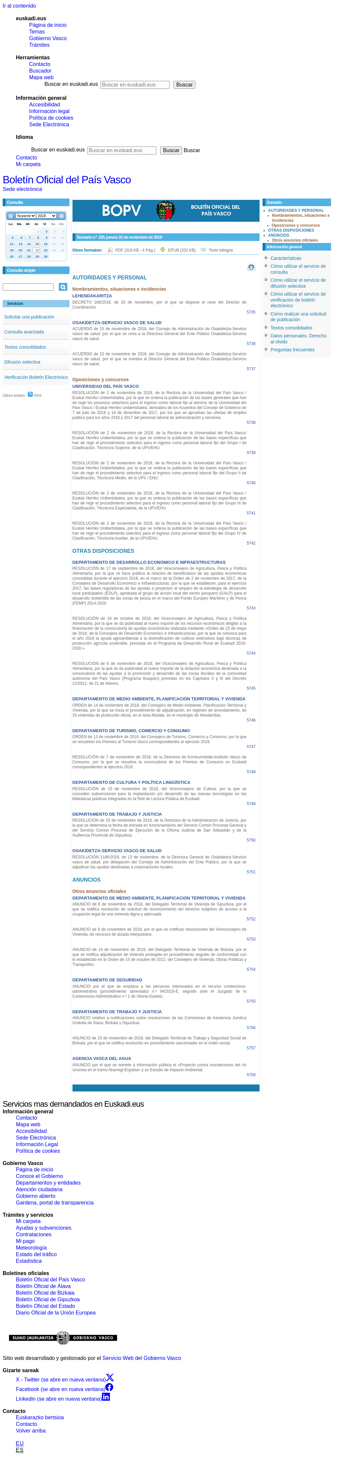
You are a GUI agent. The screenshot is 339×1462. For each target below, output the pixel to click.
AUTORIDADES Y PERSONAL (296, 210)
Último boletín (14, 395)
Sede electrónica (22, 189)
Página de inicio (48, 25)
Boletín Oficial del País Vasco (67, 180)
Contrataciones (34, 1234)
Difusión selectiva (22, 362)
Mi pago (25, 1241)
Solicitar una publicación (29, 317)
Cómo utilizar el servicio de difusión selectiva (298, 283)
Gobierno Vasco (48, 38)
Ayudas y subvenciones (44, 1228)
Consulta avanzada (24, 331)
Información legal (49, 111)
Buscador (40, 71)
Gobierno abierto (35, 1196)
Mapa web (41, 77)
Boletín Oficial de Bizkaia (45, 1293)
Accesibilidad (44, 104)
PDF (136, 250)
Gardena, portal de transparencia (55, 1202)
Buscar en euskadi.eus (71, 84)
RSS (35, 395)
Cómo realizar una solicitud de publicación (298, 316)
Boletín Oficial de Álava (43, 1286)
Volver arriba (31, 1430)
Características (285, 258)
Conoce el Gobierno (39, 1176)
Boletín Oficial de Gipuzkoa (48, 1299)
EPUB (182, 250)
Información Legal (37, 1144)
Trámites (39, 45)
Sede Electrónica (49, 124)
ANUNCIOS (278, 235)
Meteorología (31, 1248)
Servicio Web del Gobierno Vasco (142, 1358)
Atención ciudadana (39, 1189)
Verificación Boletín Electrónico (36, 377)
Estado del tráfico (36, 1254)
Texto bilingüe (221, 250)
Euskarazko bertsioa (40, 1417)
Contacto (39, 64)
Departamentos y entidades (48, 1183)
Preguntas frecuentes (292, 349)
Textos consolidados (25, 347)
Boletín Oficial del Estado (45, 1306)
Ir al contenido (19, 6)
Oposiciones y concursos (296, 225)
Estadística (29, 1261)
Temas (37, 31)
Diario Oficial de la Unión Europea (56, 1313)
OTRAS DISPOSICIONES (291, 230)
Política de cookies (51, 118)
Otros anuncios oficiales (295, 240)
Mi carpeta (28, 164)
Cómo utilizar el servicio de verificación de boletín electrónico (298, 299)
